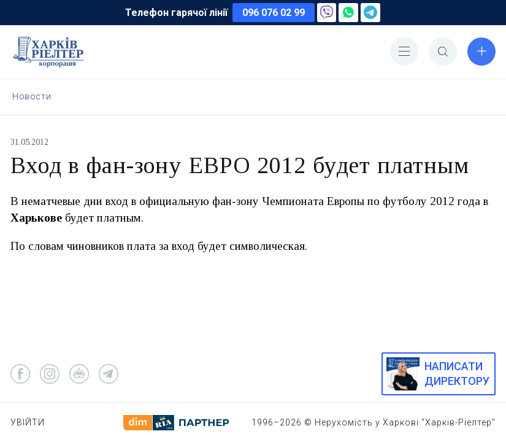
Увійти (27, 422)
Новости (31, 96)
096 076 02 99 (273, 12)
